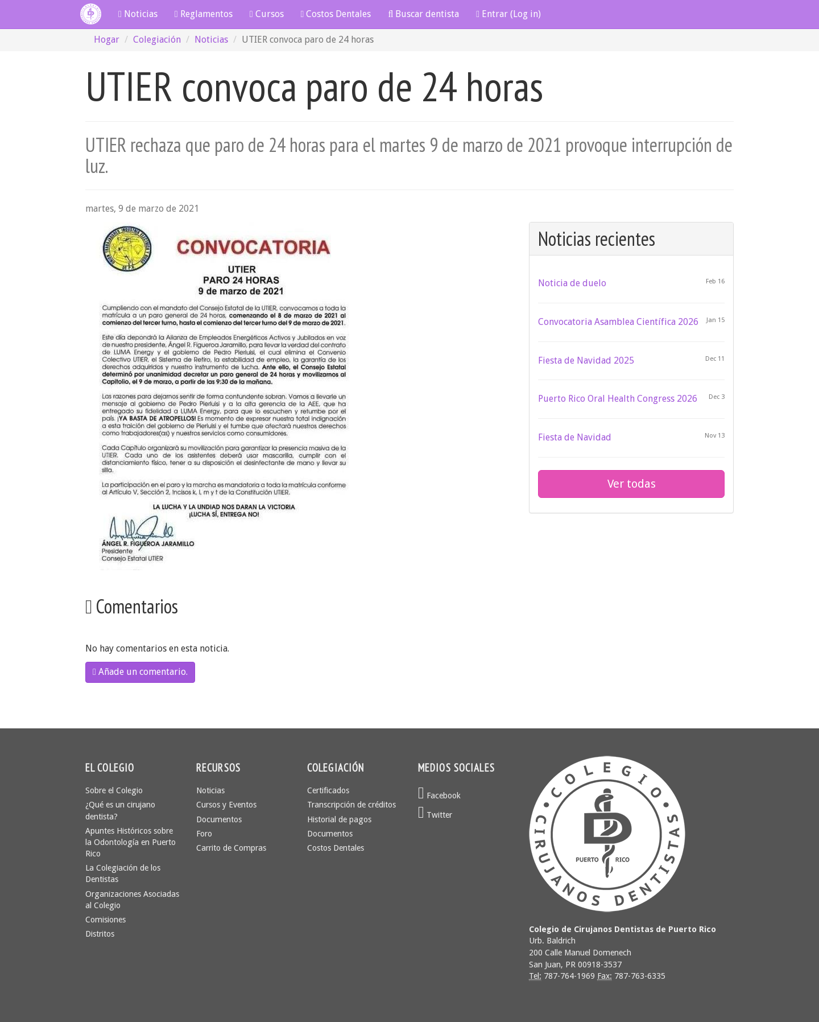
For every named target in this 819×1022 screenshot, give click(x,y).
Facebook (439, 795)
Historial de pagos (339, 819)
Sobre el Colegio (114, 790)
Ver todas (631, 484)
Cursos (267, 14)
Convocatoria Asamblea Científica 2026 (618, 321)
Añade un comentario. (140, 671)
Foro (204, 833)
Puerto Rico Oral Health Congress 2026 (617, 398)
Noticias (138, 14)
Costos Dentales (336, 14)
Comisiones (105, 919)
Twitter (435, 814)
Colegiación (157, 39)
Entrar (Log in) (508, 14)
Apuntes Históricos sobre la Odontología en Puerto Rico (130, 842)
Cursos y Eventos (226, 804)
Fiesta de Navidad (574, 437)
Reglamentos (204, 14)
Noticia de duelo (572, 283)
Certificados (328, 790)
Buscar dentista (423, 14)
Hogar (106, 39)
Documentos (219, 819)
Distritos (99, 933)
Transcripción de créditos (351, 804)
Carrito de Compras (231, 847)
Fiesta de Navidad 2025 (586, 360)
